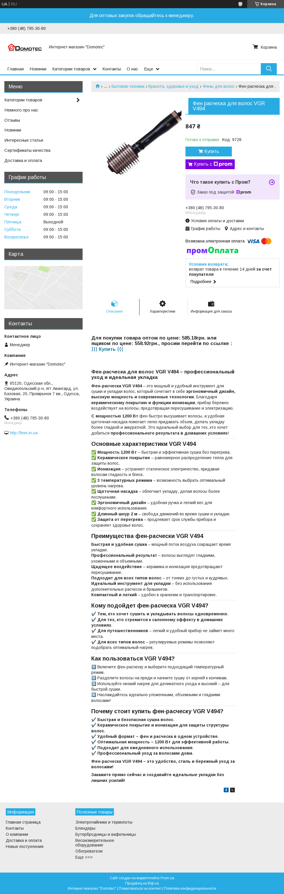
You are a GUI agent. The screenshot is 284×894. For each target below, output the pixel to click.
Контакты (111, 68)
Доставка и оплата (23, 160)
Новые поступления (24, 846)
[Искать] (269, 68)
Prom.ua (167, 878)
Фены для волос (218, 86)
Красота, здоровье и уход (173, 86)
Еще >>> (84, 857)
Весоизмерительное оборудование (94, 842)
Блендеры (85, 828)
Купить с (213, 164)
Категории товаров (71, 68)
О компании (17, 834)
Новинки (38, 68)
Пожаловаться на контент (140, 888)
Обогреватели (89, 851)
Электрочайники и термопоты (103, 822)
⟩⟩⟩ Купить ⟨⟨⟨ (107, 349)
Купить (211, 151)
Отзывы (12, 120)
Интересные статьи (23, 140)
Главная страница (23, 822)
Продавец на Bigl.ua (142, 883)
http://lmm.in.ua (24, 432)
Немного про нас (21, 109)
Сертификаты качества (27, 150)
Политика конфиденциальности (190, 888)
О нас (132, 68)
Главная (15, 68)
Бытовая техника (128, 86)
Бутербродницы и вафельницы (105, 834)
